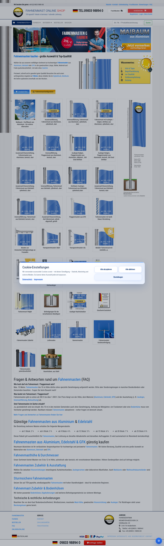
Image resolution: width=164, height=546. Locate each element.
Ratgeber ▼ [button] (47, 23)
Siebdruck (65, 76)
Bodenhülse (135, 407)
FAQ (150, 5)
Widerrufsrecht (138, 536)
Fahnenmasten (63, 63)
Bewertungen (143, 5)
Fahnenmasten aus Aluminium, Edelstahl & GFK (50, 442)
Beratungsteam (20, 505)
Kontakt (115, 5)
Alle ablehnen (130, 269)
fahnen (15, 519)
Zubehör (45, 68)
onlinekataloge (18, 529)
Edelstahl (25, 65)
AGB (129, 536)
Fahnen (35, 76)
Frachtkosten (133, 5)
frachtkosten (42, 526)
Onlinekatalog (123, 5)
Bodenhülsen (36, 493)
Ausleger (140, 397)
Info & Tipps (128, 68)
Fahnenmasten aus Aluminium (51, 421)
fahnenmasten (18, 516)
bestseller (16, 522)
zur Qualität (127, 74)
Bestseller (58, 23)
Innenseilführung (20, 400)
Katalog (126, 80)
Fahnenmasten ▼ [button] (24, 23)
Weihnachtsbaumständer (136, 470)
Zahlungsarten (43, 522)
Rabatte (108, 5)
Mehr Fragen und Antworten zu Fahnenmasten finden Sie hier (38, 415)
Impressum (111, 536)
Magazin (68, 23)
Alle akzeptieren (106, 269)
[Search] (127, 22)
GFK (33, 65)
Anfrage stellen (95, 543)
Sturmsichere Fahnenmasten (33, 478)
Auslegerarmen (79, 470)
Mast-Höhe (78, 502)
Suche (148, 23)
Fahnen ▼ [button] (37, 23)
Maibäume (118, 470)
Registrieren (134, 14)
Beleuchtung (33, 400)
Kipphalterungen (48, 493)
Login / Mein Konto (145, 14)
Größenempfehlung (130, 77)
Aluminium (17, 65)
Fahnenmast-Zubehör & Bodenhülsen (39, 488)
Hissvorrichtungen (38, 470)
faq (13, 526)
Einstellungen (118, 277)
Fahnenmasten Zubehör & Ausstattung (40, 465)
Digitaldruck (57, 76)
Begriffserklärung (130, 71)
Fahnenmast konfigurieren (43, 92)
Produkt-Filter (22, 92)
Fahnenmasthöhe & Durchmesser (36, 455)
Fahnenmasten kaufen (26, 56)
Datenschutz (122, 536)
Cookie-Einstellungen (159, 541)
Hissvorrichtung (100, 502)
